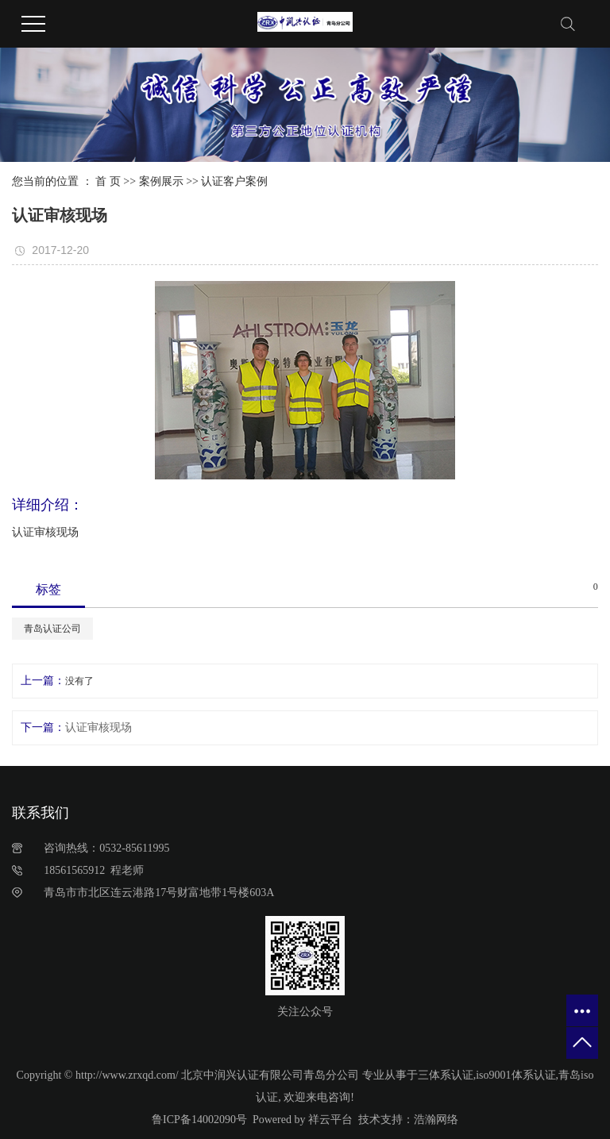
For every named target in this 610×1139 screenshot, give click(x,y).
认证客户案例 (234, 181)
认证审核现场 (98, 727)
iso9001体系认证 (515, 1075)
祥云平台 (330, 1120)
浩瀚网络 (436, 1120)
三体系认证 (445, 1075)
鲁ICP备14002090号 (199, 1120)
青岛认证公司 (52, 628)
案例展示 (161, 181)
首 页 (108, 181)
